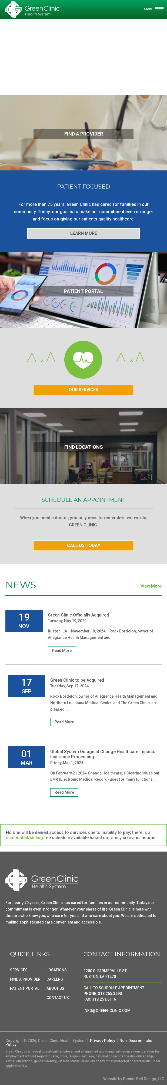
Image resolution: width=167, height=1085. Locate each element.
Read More (62, 650)
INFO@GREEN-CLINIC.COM (107, 1010)
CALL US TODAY (83, 545)
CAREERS (54, 979)
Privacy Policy (102, 1040)
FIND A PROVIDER (25, 979)
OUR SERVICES (83, 389)
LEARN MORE (83, 233)
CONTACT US (57, 997)
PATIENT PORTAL (24, 988)
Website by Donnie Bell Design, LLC (133, 1079)
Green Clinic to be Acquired (77, 680)
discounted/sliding (24, 837)
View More (151, 586)
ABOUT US (55, 988)
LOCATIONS (56, 970)
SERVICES (19, 970)
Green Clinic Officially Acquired (78, 615)
